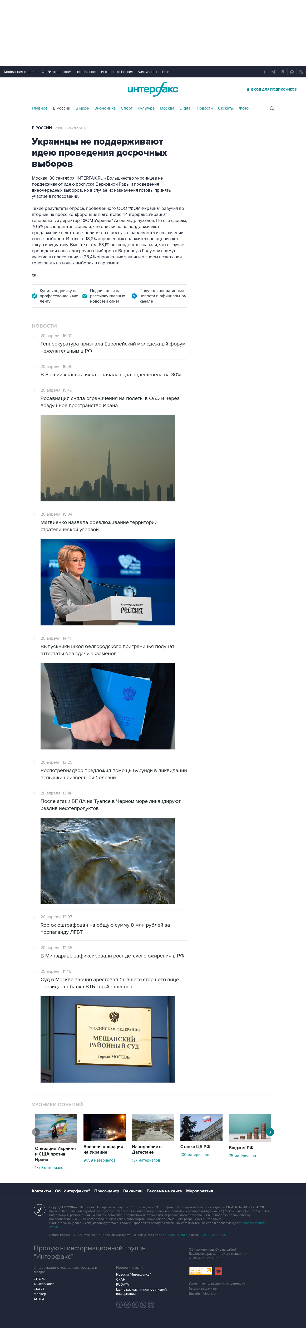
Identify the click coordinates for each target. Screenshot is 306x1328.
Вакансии (132, 1191)
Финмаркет (147, 72)
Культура (146, 108)
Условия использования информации (217, 1284)
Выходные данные (203, 1289)
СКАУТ (39, 1289)
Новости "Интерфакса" (133, 1274)
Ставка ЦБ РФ (195, 1146)
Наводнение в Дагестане (147, 1149)
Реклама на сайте (164, 1191)
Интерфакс (153, 89)
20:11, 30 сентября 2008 (73, 128)
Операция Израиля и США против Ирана (55, 1154)
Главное (40, 108)
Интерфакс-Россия (117, 72)
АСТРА (39, 1299)
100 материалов (194, 1154)
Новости (205, 108)
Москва (167, 108)
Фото (244, 108)
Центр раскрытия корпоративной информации (141, 1291)
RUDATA (122, 1284)
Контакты (41, 1191)
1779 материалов (50, 1167)
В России (61, 108)
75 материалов (242, 1155)
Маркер (40, 1294)
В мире (82, 108)
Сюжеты (226, 108)
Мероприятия (199, 1191)
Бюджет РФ (241, 1148)
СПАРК (39, 1279)
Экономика (105, 108)
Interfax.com (86, 72)
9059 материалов (99, 1160)
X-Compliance (44, 1284)
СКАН (120, 1279)
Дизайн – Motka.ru (202, 1294)
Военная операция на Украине (103, 1149)
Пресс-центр (106, 1191)
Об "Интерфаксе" (56, 72)
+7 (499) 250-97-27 (213, 1235)
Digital (185, 108)
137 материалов (146, 1160)
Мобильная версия (20, 72)
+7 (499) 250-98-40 (176, 1235)
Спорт (126, 108)
